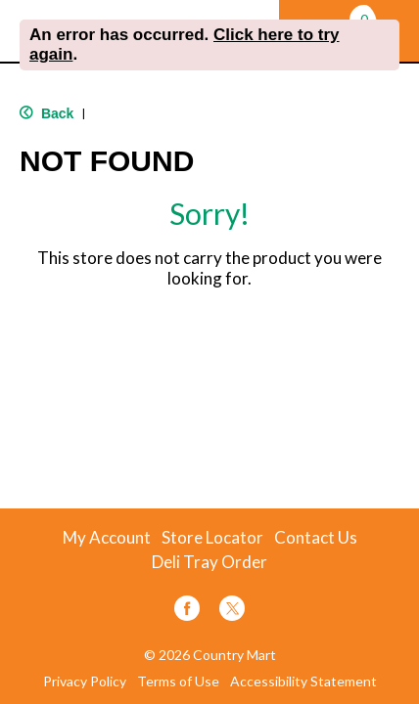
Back (46, 113)
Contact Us (315, 538)
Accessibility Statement (303, 681)
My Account (107, 538)
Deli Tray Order (209, 562)
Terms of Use (178, 681)
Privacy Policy (84, 681)
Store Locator (212, 538)
